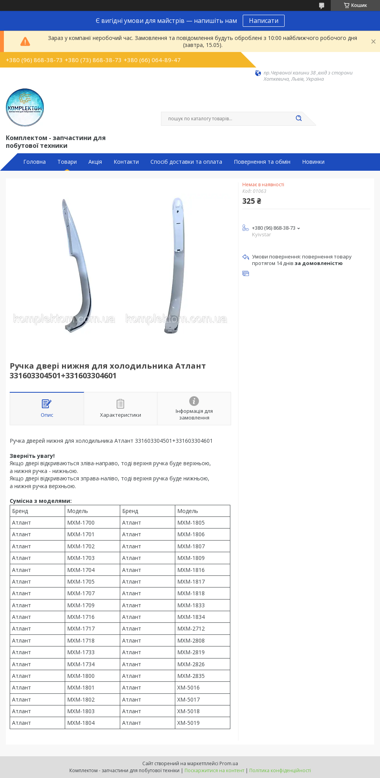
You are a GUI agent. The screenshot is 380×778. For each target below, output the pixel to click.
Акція (95, 162)
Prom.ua (228, 763)
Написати (263, 20)
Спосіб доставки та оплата (186, 162)
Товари (67, 162)
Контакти (126, 162)
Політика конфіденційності (280, 770)
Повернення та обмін (262, 162)
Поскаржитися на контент (214, 770)
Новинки (313, 162)
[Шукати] (298, 119)
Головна (34, 162)
